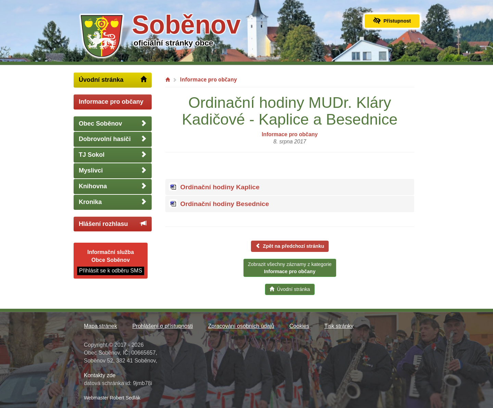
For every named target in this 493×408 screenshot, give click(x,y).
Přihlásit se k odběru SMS (110, 270)
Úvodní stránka (113, 79)
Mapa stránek (100, 326)
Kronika (113, 201)
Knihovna (113, 186)
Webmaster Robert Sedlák (112, 397)
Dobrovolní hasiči (113, 138)
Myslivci (113, 170)
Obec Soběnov (113, 123)
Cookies (299, 326)
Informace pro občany (111, 101)
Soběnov (186, 24)
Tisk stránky (339, 326)
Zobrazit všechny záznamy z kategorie (290, 268)
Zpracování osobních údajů (241, 326)
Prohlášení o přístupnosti (162, 326)
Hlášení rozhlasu (113, 223)
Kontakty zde (100, 375)
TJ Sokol (113, 154)
